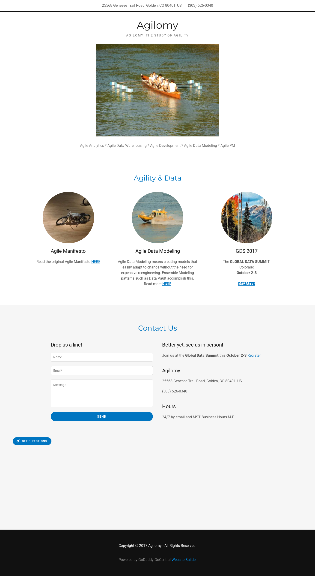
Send (101, 416)
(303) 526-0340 (200, 5)
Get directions (31, 441)
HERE (95, 261)
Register (254, 355)
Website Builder (184, 560)
